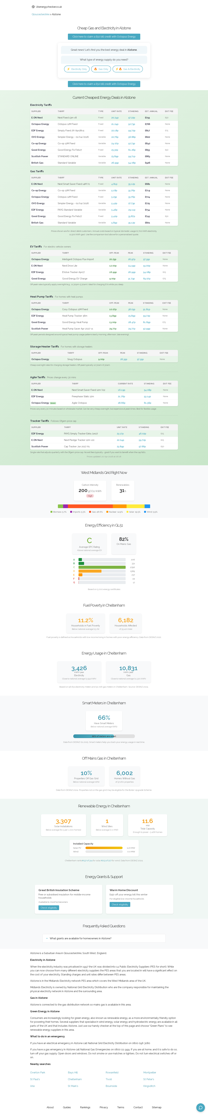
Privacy (104, 1107)
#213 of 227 (106, 870)
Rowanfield (112, 1082)
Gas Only (104, 69)
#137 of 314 (87, 870)
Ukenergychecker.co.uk (47, 6)
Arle (32, 1095)
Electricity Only (78, 69)
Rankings (85, 1107)
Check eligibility (49, 917)
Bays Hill (73, 1082)
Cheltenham (75, 1089)
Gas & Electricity (80, 78)
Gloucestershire (40, 14)
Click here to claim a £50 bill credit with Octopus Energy (104, 36)
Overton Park (37, 1082)
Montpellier (149, 1082)
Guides (67, 1107)
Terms (120, 1107)
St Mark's (73, 1095)
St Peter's (148, 1089)
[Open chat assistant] (200, 1107)
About (50, 1107)
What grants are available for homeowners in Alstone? (80, 948)
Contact (138, 1107)
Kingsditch (149, 1095)
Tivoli (109, 1089)
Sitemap (157, 1107)
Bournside (111, 1095)
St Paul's (35, 1089)
